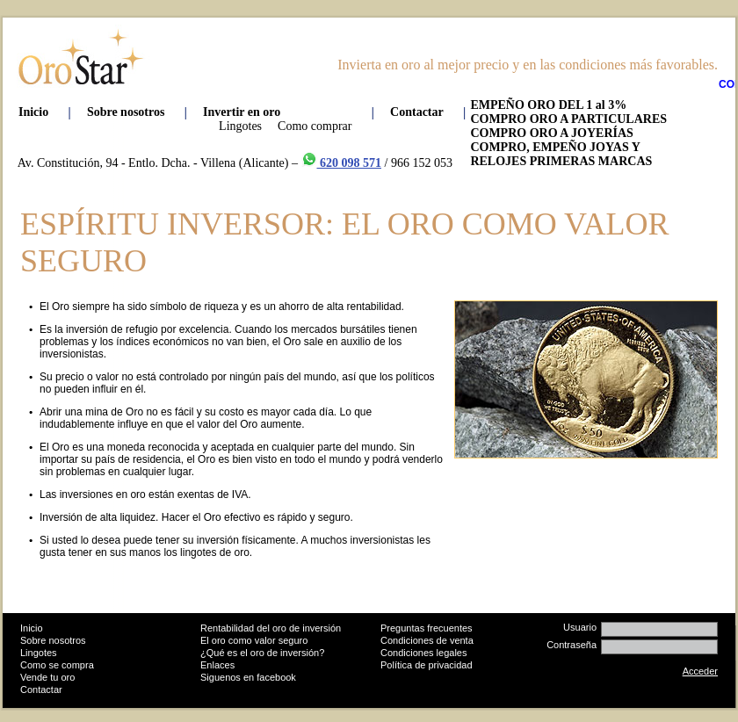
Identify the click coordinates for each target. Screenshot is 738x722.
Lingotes (240, 126)
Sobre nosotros (53, 640)
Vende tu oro (47, 677)
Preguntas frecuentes (426, 628)
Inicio (31, 628)
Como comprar (314, 126)
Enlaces (217, 665)
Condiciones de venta (427, 640)
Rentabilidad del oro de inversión (270, 628)
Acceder (700, 671)
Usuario (580, 627)
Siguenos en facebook (248, 677)
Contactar (41, 689)
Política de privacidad (426, 665)
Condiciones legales (423, 652)
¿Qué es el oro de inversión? (262, 652)
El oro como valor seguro (254, 640)
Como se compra (57, 665)
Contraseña (571, 644)
